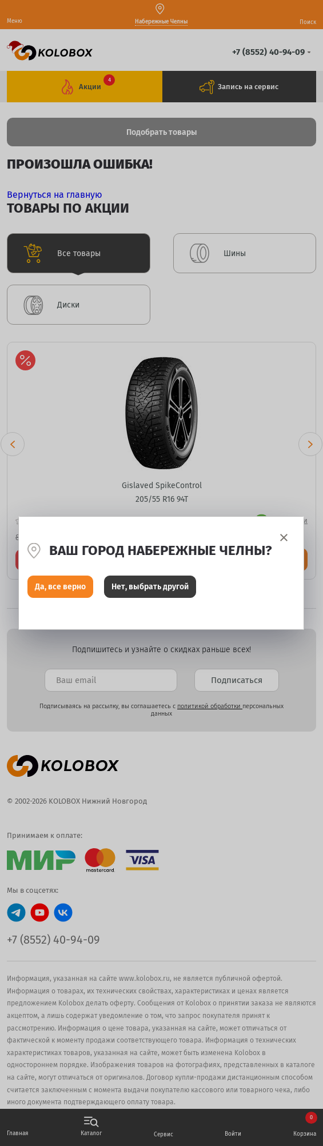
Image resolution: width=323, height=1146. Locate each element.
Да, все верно (60, 587)
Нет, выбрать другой (150, 587)
